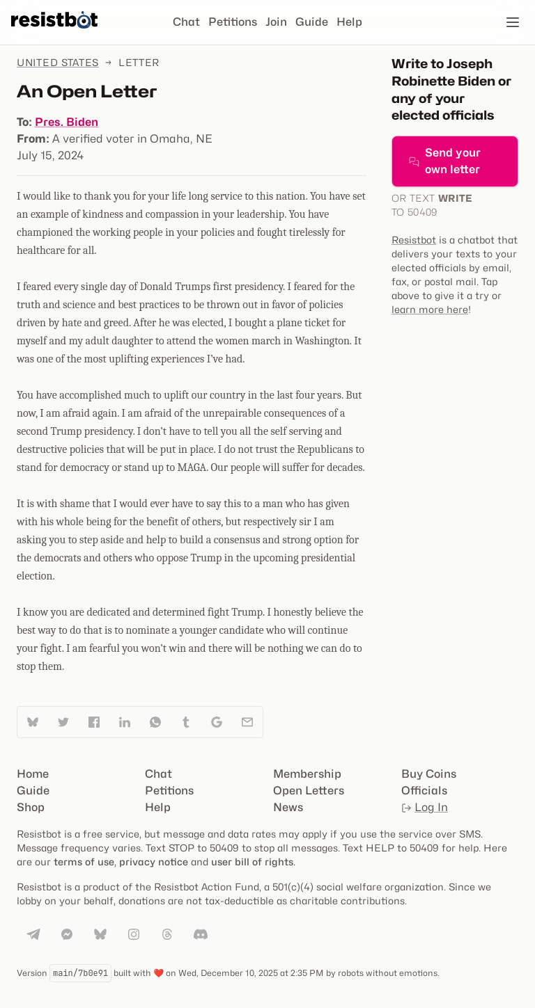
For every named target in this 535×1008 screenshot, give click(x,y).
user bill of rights (252, 861)
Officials (424, 790)
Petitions (232, 22)
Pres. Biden (66, 122)
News (288, 807)
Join (276, 22)
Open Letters (308, 790)
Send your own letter (445, 161)
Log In (424, 807)
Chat (186, 22)
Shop (31, 807)
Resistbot (413, 240)
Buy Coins (428, 774)
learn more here (429, 309)
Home (33, 774)
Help (349, 22)
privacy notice (153, 861)
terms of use (84, 861)
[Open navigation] (512, 22)
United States (58, 62)
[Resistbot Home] (54, 33)
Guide (311, 22)
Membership (307, 774)
